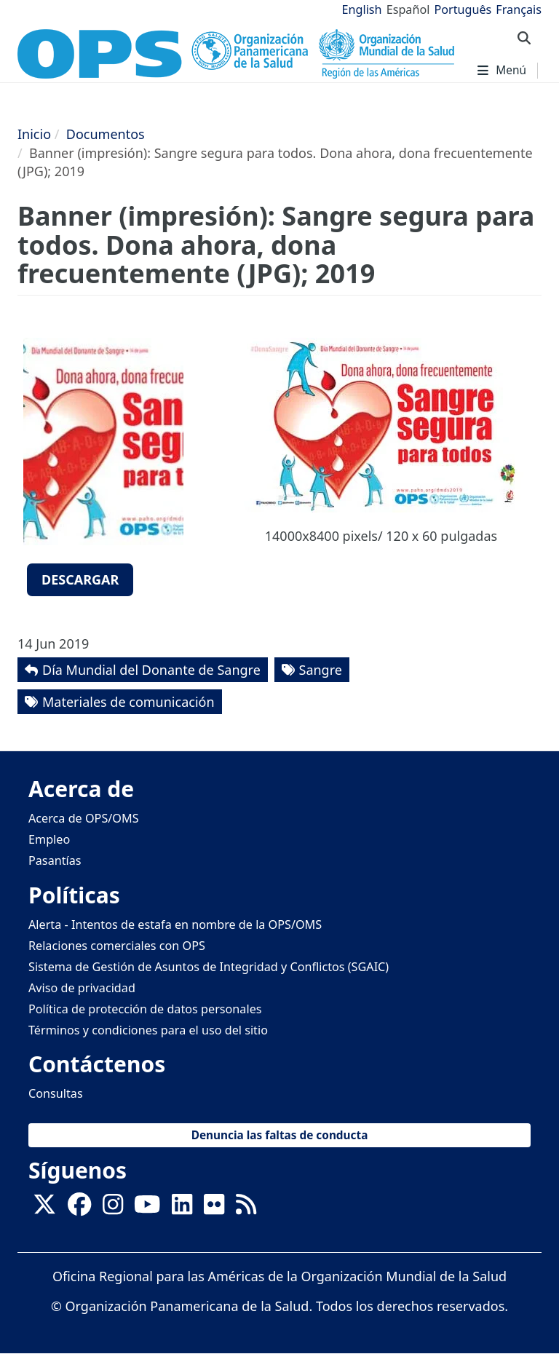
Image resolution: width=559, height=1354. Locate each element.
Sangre (320, 669)
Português (462, 9)
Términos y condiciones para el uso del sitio (148, 1030)
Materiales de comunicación (128, 701)
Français (519, 9)
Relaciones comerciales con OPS (116, 946)
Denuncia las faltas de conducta (279, 1135)
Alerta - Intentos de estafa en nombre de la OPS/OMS (175, 924)
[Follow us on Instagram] (113, 1208)
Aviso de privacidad (81, 988)
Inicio (34, 134)
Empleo (49, 839)
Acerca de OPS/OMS (83, 818)
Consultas (55, 1093)
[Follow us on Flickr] (214, 1208)
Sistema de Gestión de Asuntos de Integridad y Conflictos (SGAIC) (208, 967)
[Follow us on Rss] (246, 1208)
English (362, 9)
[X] (44, 1208)
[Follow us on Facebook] (79, 1208)
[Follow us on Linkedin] (182, 1208)
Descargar (80, 579)
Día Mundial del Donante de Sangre (151, 669)
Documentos (105, 134)
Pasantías (55, 860)
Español (408, 9)
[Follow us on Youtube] (147, 1208)
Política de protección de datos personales (145, 1009)
